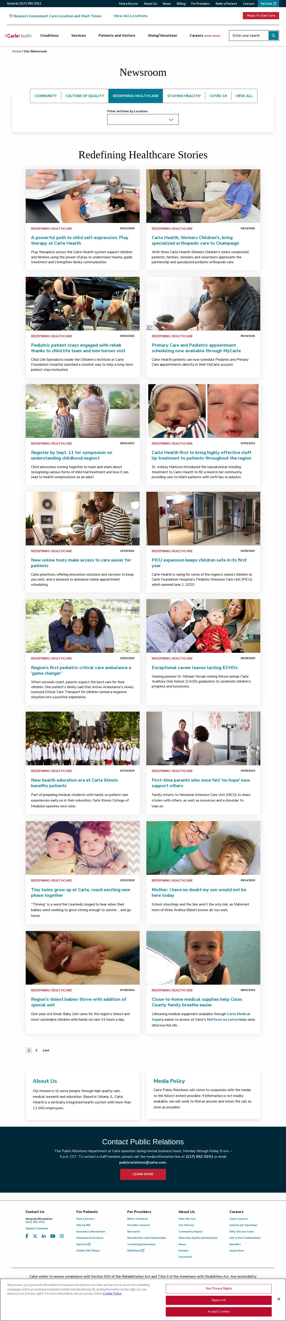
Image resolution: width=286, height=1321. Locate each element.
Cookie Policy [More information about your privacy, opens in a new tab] (112, 1313)
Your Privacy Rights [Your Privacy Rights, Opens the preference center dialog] (218, 1308)
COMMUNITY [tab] (46, 95)
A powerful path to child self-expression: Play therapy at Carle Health (79, 240)
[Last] (46, 1050)
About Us (45, 1081)
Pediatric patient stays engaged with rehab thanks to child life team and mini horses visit (78, 348)
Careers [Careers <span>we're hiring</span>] (205, 35)
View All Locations (130, 15)
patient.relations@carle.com (218, 1282)
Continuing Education (141, 1244)
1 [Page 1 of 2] (29, 1050)
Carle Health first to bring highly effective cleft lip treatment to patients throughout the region (201, 455)
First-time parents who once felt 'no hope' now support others (201, 783)
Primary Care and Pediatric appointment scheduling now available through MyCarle (196, 348)
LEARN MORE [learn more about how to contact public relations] (143, 1174)
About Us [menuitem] (150, 4)
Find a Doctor (85, 1219)
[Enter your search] (254, 35)
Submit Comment (36, 1228)
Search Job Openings (243, 1225)
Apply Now (236, 1250)
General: (24, 4)
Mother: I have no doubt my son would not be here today (199, 892)
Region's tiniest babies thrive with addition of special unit (78, 1002)
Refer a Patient (137, 1219)
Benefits (235, 1244)
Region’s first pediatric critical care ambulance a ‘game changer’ (81, 670)
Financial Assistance (89, 1238)
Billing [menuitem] (181, 4)
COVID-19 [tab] (218, 95)
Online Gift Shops (88, 1250)
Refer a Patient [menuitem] (226, 4)
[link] (83, 196)
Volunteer (185, 1257)
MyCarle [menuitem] (266, 4)
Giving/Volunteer (162, 35)
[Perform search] (273, 35)
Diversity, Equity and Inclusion (198, 1238)
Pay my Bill (83, 1225)
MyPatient (135, 1250)
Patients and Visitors (117, 35)
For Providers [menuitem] (200, 4)
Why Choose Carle (241, 1231)
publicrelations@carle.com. (143, 1162)
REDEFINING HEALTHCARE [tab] (136, 95)
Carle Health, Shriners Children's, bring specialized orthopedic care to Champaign (195, 240)
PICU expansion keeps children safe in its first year (199, 563)
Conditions (49, 35)
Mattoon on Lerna (222, 1019)
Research (133, 1231)
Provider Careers (138, 1225)
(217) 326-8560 (123, 1282)
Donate (184, 1250)
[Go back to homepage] (18, 35)
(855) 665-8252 (174, 1282)
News (182, 1244)
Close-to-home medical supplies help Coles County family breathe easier (197, 1002)
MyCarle (83, 1244)
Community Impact (191, 1231)
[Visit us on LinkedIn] (44, 1236)
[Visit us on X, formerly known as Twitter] (35, 1236)
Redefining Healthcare (51, 229)
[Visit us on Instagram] (62, 1236)
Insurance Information (90, 1231)
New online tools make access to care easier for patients (81, 563)
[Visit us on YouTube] (52, 1236)
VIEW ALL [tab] (244, 95)
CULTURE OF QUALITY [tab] (84, 95)
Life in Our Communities (245, 1238)
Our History (186, 1225)
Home (16, 51)
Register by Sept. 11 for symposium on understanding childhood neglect (71, 455)
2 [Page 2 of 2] (36, 1050)
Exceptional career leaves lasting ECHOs (195, 668)
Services (78, 35)
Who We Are (187, 1219)
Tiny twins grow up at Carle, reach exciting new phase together (80, 892)
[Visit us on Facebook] (26, 1236)
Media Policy (169, 1081)
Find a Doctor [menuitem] (128, 4)
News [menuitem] (167, 4)
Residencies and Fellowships (146, 1238)
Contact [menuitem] (249, 4)
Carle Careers (238, 1219)
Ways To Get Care (261, 15)
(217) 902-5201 (199, 1156)
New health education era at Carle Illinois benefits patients (74, 783)
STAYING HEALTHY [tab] (184, 95)
